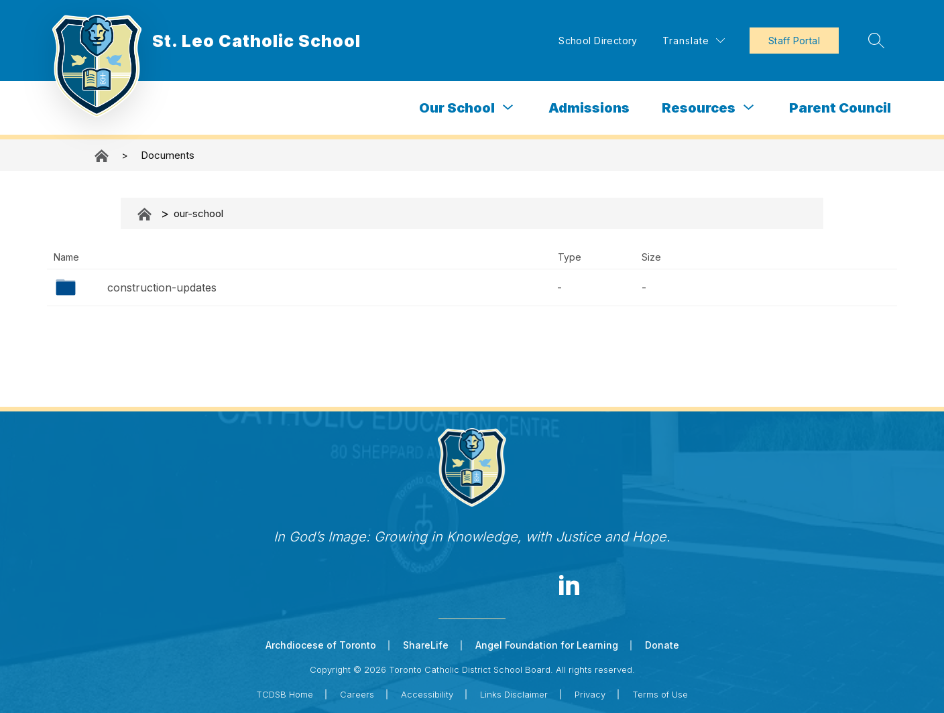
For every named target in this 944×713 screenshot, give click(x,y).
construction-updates (162, 287)
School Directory (596, 40)
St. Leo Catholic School (103, 155)
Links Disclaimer (514, 694)
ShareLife (426, 645)
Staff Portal (792, 40)
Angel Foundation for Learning (546, 645)
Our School (457, 108)
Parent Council (840, 108)
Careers (357, 694)
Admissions (589, 108)
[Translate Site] (691, 40)
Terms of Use (660, 694)
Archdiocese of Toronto (321, 645)
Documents (167, 155)
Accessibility (427, 694)
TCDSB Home (284, 694)
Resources (698, 108)
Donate (662, 645)
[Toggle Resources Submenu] (749, 108)
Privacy (590, 694)
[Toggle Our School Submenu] (508, 108)
